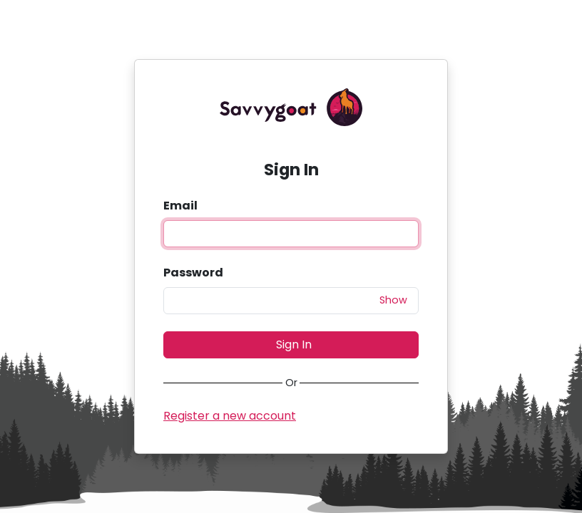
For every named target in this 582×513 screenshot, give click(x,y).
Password (193, 272)
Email (180, 205)
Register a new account (229, 416)
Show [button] (393, 300)
